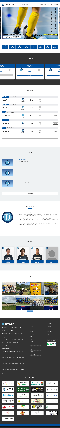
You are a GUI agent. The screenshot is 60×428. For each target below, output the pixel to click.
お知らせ (23, 4)
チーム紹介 (31, 4)
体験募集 (41, 4)
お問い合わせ (32, 354)
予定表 (45, 4)
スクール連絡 (49, 331)
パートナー (49, 329)
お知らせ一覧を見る (30, 193)
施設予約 (55, 4)
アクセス (48, 4)
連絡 (48, 334)
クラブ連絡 (49, 326)
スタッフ (31, 339)
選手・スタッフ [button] (36, 4)
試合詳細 (55, 100)
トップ (20, 4)
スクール (51, 4)
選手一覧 (31, 336)
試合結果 (27, 4)
